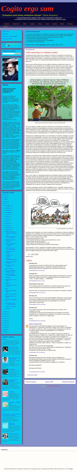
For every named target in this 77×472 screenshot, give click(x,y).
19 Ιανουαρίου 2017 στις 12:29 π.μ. (37, 320)
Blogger (71, 468)
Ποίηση (62, 23)
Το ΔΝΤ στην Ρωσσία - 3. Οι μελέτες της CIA (10, 237)
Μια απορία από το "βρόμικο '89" (13, 380)
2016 (5, 311)
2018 (5, 201)
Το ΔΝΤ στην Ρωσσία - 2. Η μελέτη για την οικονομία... (10, 245)
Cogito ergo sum (27, 8)
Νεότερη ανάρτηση (31, 382)
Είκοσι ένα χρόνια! (9, 268)
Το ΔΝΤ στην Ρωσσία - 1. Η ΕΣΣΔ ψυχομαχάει (10, 248)
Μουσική (54, 23)
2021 (5, 195)
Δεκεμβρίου (8, 205)
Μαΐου (7, 221)
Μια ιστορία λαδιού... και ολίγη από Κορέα (14, 358)
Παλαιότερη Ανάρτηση (68, 382)
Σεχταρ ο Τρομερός (34, 324)
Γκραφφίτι (32, 23)
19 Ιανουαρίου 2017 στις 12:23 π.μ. (37, 304)
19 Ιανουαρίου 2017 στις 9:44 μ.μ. (37, 352)
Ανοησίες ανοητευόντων (10, 306)
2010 (5, 325)
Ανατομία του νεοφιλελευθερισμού (10, 36)
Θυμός (6, 288)
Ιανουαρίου (8, 229)
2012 (5, 320)
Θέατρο (40, 23)
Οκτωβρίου (8, 210)
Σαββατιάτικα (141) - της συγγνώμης (10, 240)
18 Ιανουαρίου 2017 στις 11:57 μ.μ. (37, 292)
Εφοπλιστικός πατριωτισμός (12, 424)
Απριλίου (7, 223)
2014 (5, 316)
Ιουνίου (7, 219)
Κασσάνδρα (7, 308)
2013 (5, 318)
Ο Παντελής (7, 283)
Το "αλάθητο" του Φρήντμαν (9, 255)
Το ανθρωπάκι (12, 369)
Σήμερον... (4, 339)
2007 (5, 327)
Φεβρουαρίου (8, 227)
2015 (5, 314)
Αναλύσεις (6, 23)
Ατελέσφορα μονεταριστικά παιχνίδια (11, 259)
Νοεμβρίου (7, 208)
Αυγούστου (8, 214)
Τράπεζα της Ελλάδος (7, 38)
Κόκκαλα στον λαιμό (13, 347)
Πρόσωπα (69, 23)
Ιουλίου (7, 216)
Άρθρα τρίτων (16, 23)
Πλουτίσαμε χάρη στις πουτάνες (10, 266)
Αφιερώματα (5, 33)
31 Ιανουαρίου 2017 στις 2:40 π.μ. (37, 371)
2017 (5, 203)
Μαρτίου (7, 225)
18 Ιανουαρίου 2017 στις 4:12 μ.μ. (37, 270)
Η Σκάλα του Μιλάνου (14, 433)
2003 (5, 331)
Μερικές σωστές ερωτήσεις (11, 294)
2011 (5, 322)
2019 (5, 199)
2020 (5, 197)
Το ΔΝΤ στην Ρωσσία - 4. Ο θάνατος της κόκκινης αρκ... (11, 233)
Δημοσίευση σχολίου (32, 375)
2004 (5, 329)
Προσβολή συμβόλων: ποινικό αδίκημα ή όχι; (10, 274)
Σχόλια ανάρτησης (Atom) (53, 386)
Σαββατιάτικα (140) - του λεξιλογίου (10, 262)
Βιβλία (24, 23)
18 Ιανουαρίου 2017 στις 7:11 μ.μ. (37, 280)
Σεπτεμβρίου (8, 212)
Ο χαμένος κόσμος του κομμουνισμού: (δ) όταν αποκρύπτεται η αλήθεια (11, 414)
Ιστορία (47, 23)
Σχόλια (6, 26)
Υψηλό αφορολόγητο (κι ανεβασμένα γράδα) (10, 271)
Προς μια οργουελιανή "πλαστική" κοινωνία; (10, 303)
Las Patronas (8, 277)
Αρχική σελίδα (49, 382)
